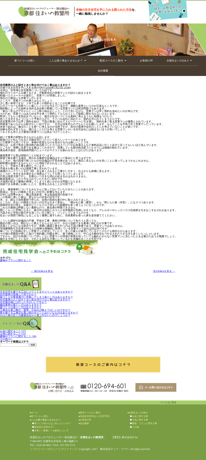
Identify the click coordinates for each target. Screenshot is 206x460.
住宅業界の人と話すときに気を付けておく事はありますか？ (35, 299)
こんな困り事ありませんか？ (66, 60)
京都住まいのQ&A (138, 412)
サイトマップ (69, 449)
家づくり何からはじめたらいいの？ (52, 423)
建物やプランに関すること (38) (18, 336)
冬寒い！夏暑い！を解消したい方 (51, 430)
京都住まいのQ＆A (178, 60)
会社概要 (103, 70)
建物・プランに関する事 (144, 423)
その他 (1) (6, 339)
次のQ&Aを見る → (164, 271)
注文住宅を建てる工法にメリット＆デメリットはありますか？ (36, 291)
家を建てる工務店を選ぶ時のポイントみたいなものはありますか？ (39, 312)
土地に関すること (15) (13, 333)
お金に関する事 (140, 416)
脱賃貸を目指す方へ (44, 427)
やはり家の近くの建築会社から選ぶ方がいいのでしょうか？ (35, 315)
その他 (135, 427)
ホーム (34, 412)
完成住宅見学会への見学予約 (95, 416)
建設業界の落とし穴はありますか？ (21, 305)
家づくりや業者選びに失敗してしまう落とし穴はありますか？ (36, 297)
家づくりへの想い (24, 60)
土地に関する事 (140, 420)
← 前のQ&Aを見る (42, 271)
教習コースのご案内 (111, 60)
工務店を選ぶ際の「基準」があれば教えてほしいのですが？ (35, 310)
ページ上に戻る (168, 402)
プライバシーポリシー (45, 449)
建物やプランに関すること (15, 260)
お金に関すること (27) (13, 331)
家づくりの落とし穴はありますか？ (21, 307)
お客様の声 (146, 60)
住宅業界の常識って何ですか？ (18, 294)
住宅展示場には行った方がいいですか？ (23, 302)
